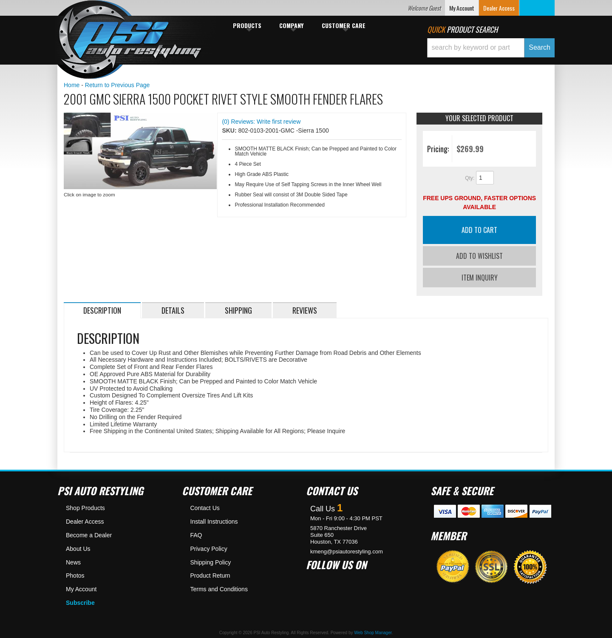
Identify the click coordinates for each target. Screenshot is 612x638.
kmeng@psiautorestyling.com (346, 549)
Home (71, 85)
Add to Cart (479, 230)
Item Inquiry (480, 275)
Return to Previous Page (117, 85)
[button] (491, 47)
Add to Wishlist (479, 256)
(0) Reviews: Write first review (261, 121)
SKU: (230, 130)
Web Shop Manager (372, 630)
